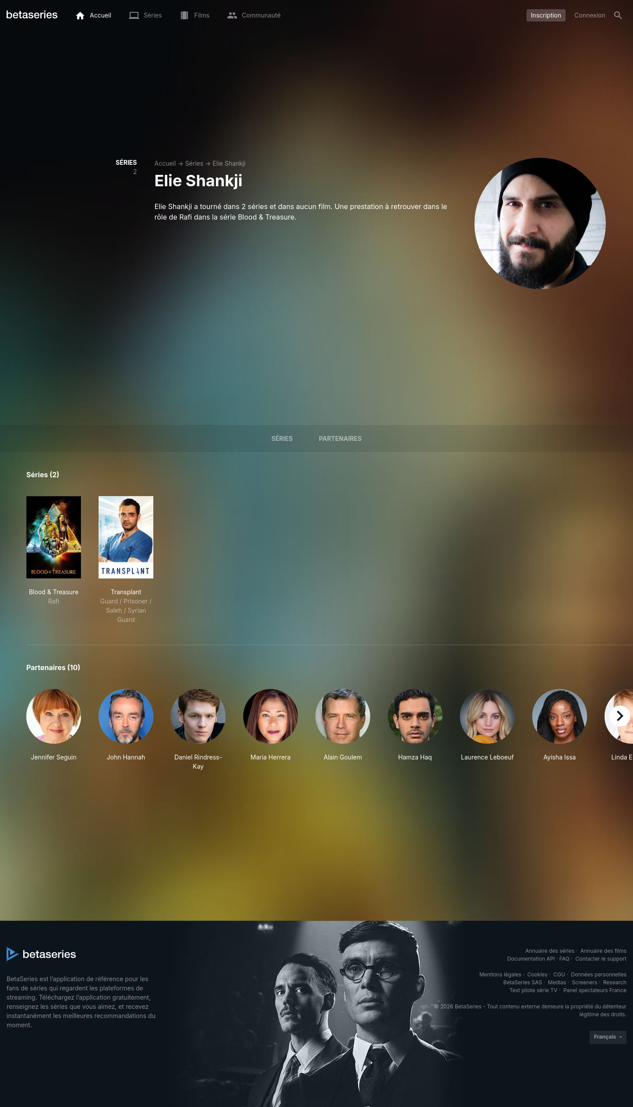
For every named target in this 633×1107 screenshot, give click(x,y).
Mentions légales (500, 974)
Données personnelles (598, 974)
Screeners (585, 982)
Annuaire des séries (549, 950)
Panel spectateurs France (594, 990)
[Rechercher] (618, 15)
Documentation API (531, 958)
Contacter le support (600, 958)
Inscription (546, 15)
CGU (559, 974)
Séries (194, 163)
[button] (53, 730)
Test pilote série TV (533, 990)
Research (614, 982)
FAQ (564, 958)
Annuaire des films (603, 950)
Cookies (537, 974)
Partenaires (340, 438)
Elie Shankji (228, 163)
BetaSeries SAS (522, 982)
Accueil (165, 163)
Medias (557, 982)
